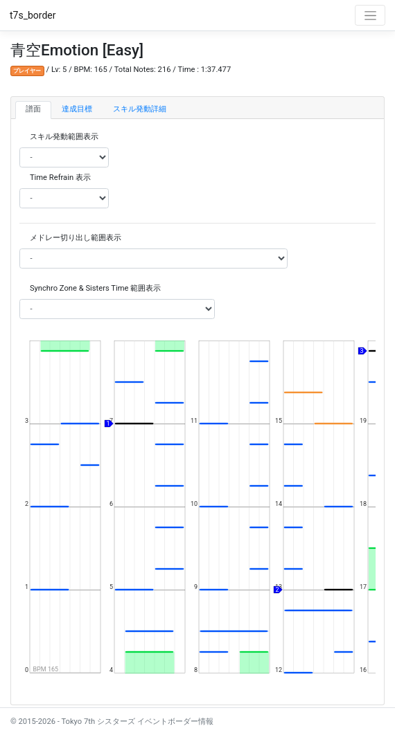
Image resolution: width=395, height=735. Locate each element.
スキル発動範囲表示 (64, 136)
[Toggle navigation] (370, 15)
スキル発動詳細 (139, 109)
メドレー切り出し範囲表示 (75, 237)
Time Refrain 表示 (60, 177)
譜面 (33, 109)
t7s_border (33, 15)
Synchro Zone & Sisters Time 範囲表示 (95, 288)
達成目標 (77, 109)
